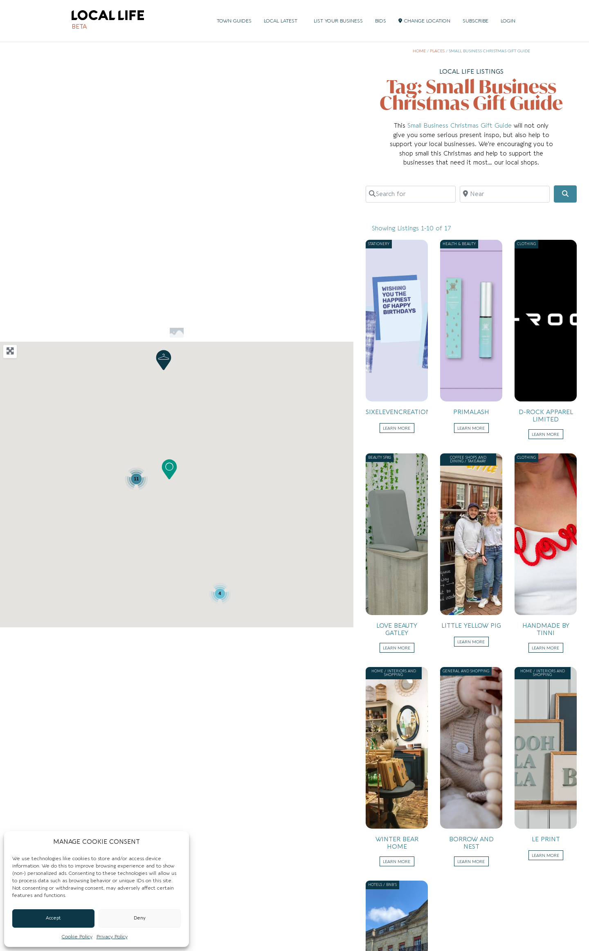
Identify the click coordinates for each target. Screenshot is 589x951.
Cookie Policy (77, 937)
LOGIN (508, 21)
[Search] (565, 194)
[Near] (505, 194)
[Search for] (411, 194)
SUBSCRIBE (475, 21)
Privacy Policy (112, 937)
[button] (169, 469)
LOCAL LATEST (282, 21)
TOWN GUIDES (234, 21)
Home (419, 51)
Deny (140, 918)
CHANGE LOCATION (424, 21)
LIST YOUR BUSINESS (338, 21)
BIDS (380, 21)
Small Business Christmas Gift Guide (459, 125)
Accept (53, 918)
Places (437, 51)
